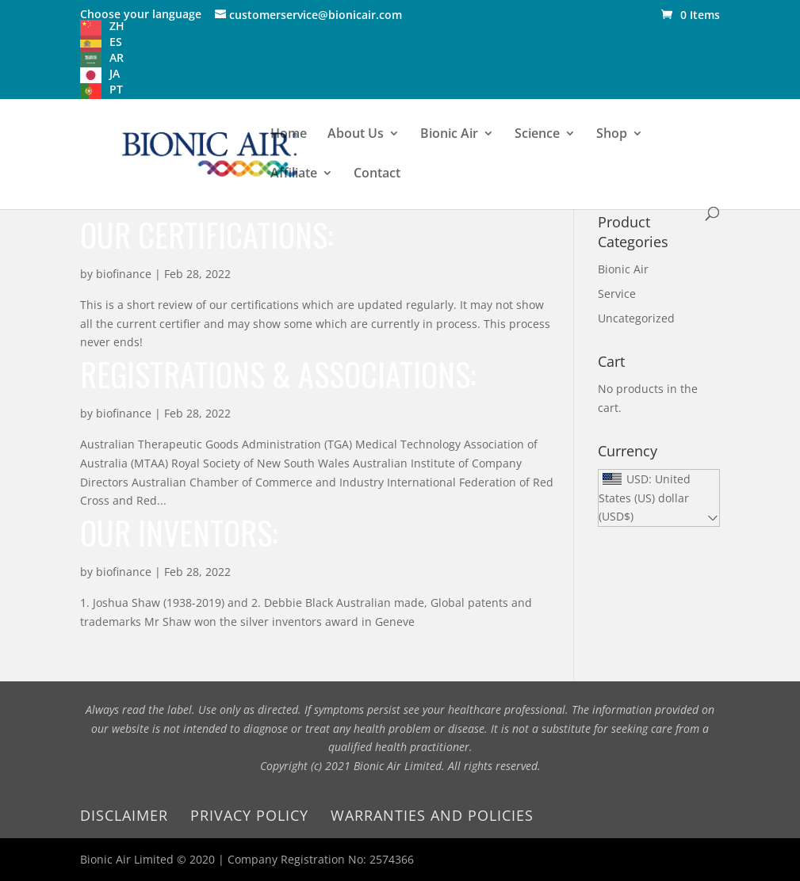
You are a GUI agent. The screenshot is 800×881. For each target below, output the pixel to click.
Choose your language (140, 13)
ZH (116, 25)
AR (116, 57)
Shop (611, 135)
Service (617, 293)
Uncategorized (636, 318)
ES (115, 41)
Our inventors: (179, 532)
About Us (355, 135)
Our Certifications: (206, 234)
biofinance (123, 273)
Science (537, 135)
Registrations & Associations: (278, 374)
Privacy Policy (249, 815)
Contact (377, 174)
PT (116, 89)
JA (114, 73)
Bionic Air (449, 135)
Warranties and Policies (432, 815)
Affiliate (293, 174)
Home (288, 135)
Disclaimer (124, 815)
